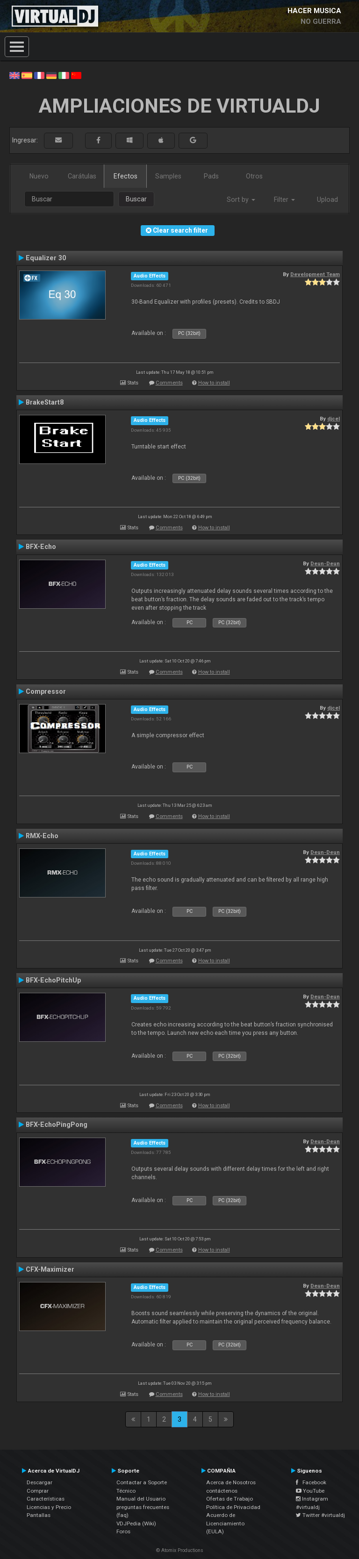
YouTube (310, 1491)
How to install (214, 383)
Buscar (136, 199)
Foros (123, 1531)
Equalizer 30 (46, 258)
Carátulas (82, 176)
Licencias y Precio (49, 1507)
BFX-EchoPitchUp (53, 980)
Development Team (315, 274)
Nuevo (39, 176)
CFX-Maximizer (50, 1269)
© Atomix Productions (179, 1550)
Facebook (311, 1482)
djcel (333, 418)
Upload (327, 199)
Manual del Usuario (140, 1498)
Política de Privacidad (233, 1507)
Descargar (39, 1482)
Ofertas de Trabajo (229, 1498)
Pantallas (38, 1515)
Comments (169, 383)
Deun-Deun (325, 563)
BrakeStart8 (45, 402)
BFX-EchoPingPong (56, 1124)
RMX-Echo (42, 836)
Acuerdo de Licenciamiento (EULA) (225, 1523)
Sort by (241, 199)
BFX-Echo (41, 546)
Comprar (38, 1491)
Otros (254, 176)
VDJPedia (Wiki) (136, 1523)
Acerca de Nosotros (231, 1482)
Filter (284, 199)
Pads (211, 176)
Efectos (125, 176)
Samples (168, 176)
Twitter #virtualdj (320, 1515)
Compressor (46, 691)
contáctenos (221, 1491)
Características (46, 1498)
